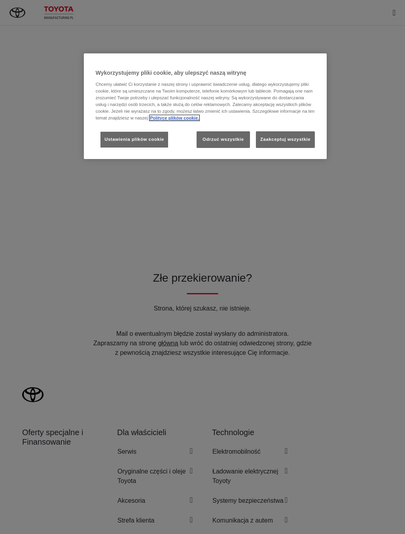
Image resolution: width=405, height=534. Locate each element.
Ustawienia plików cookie (134, 139)
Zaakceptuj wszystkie (285, 139)
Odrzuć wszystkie (223, 139)
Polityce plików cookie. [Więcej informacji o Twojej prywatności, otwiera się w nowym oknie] (174, 118)
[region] (205, 106)
